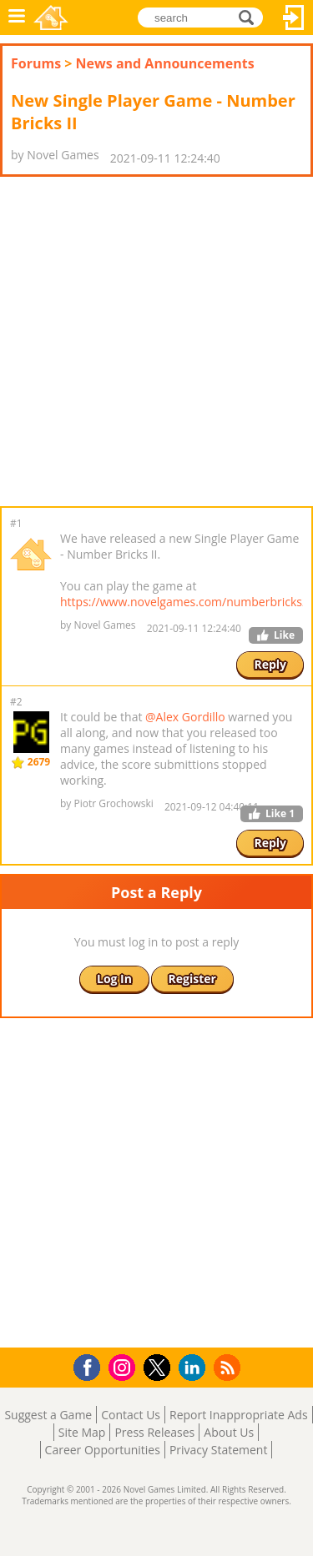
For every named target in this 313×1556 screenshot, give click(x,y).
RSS (229, 1367)
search (251, 16)
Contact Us (130, 1415)
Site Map (82, 1432)
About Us (229, 1432)
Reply (270, 664)
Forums (36, 63)
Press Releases (154, 1432)
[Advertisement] (156, 341)
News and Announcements (165, 63)
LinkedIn (194, 1368)
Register (192, 978)
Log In (294, 17)
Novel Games (50, 17)
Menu (16, 17)
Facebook (91, 1365)
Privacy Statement (218, 1450)
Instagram (124, 1366)
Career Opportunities (102, 1450)
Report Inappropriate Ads (238, 1415)
